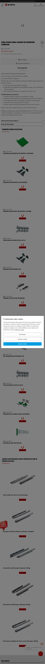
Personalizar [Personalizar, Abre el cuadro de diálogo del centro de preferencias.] (22, 334)
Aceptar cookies (22, 344)
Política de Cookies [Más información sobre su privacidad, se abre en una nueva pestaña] (19, 330)
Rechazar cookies (22, 339)
